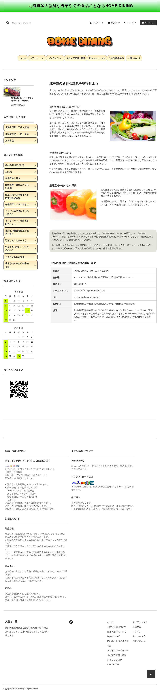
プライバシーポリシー (117, 650)
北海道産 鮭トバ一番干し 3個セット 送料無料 (22, 99)
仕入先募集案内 (116, 58)
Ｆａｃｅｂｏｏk (97, 58)
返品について (113, 636)
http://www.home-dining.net (87, 297)
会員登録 (115, 22)
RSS (109, 664)
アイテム (147, 22)
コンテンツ (55, 58)
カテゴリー (37, 58)
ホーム (23, 58)
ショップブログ (114, 660)
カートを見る (139, 636)
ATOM (116, 664)
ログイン (131, 22)
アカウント (98, 22)
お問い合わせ (133, 58)
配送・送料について (116, 631)
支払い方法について (116, 627)
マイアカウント (140, 622)
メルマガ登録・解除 (75, 58)
